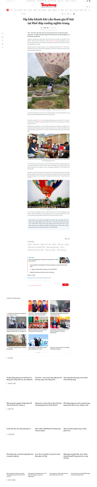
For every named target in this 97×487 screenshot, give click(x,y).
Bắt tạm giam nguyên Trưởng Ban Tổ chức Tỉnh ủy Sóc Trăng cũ (19, 404)
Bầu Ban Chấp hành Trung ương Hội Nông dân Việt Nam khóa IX (37, 330)
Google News (74, 14)
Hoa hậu (81, 10)
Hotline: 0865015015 (30, 0)
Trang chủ (8, 10)
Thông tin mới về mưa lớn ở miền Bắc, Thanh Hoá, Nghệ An (59, 348)
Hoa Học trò (60, 0)
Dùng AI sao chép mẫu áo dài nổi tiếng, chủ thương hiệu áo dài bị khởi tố (48, 404)
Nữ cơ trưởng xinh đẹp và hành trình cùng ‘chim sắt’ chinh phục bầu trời (43, 260)
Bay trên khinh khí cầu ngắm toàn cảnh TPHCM (43, 269)
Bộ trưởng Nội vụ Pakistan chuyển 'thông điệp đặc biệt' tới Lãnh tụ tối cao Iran (16, 475)
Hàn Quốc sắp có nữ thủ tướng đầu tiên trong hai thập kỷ (20, 455)
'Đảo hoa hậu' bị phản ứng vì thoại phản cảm (75, 429)
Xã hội (11, 10)
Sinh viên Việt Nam (52, 0)
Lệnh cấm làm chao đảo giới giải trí (19, 429)
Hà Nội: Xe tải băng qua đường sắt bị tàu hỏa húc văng (16, 314)
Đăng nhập (29, 277)
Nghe (2, 33)
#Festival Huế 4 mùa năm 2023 (36, 250)
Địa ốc (25, 10)
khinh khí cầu (54, 40)
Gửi (65, 284)
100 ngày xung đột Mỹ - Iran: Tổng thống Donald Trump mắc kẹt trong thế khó (75, 456)
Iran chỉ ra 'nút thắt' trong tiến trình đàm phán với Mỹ (47, 455)
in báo (68, 14)
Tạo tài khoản (38, 277)
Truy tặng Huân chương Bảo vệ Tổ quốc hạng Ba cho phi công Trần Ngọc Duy (48, 265)
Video (85, 10)
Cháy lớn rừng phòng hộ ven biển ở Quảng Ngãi (16, 348)
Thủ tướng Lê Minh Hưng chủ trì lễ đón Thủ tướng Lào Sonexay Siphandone (59, 331)
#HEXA (30, 244)
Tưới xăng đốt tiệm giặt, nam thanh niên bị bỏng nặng (59, 314)
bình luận (71, 14)
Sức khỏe (30, 10)
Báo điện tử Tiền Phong (48, 5)
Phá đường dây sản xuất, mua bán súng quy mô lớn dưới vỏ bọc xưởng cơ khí (76, 404)
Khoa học (76, 10)
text (65, 14)
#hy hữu (67, 244)
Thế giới (34, 10)
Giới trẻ (39, 10)
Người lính (55, 10)
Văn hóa (62, 10)
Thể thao (49, 10)
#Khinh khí (36, 244)
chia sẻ (62, 14)
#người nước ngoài (50, 250)
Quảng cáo (73, 0)
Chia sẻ (2, 37)
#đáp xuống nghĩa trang (53, 247)
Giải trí (66, 10)
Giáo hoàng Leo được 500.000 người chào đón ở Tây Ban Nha (80, 474)
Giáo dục (71, 10)
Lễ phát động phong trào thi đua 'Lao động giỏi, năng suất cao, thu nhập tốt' (16, 330)
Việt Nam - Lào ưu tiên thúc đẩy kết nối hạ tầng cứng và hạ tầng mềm (37, 314)
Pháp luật (44, 10)
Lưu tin (2, 40)
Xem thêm (89, 10)
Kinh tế (15, 10)
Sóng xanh (20, 10)
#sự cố (62, 247)
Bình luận (2, 44)
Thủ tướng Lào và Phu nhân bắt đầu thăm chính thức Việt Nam (37, 348)
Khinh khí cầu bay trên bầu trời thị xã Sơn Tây (42, 272)
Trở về (2, 47)
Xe (58, 10)
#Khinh (54, 244)
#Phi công (60, 244)
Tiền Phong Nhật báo (41, 0)
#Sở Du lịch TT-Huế (46, 244)
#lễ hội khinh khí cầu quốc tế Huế (36, 247)
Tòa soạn (67, 0)
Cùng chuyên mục (13, 298)
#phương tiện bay (61, 250)
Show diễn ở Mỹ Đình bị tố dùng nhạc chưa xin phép (48, 429)
